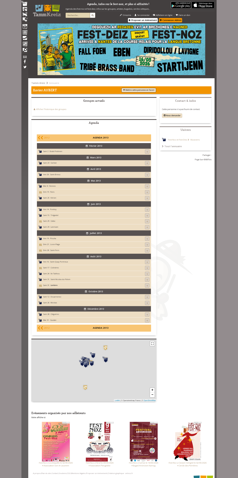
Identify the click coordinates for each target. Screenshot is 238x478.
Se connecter (142, 15)
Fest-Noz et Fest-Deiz (177, 139)
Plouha (53, 238)
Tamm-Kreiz (38, 82)
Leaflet (117, 400)
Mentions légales (78, 473)
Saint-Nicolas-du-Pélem (60, 279)
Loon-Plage (55, 244)
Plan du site (46, 473)
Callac (53, 221)
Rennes (52, 186)
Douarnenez (56, 297)
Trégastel (54, 215)
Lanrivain (54, 227)
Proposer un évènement (143, 20)
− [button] (152, 395)
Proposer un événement (96, 473)
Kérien (53, 198)
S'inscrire (125, 15)
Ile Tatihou (55, 273)
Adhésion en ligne (162, 15)
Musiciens (195, 139)
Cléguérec (55, 314)
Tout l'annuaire (172, 146)
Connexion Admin (170, 20)
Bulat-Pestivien (56, 151)
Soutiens (62, 473)
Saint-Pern (54, 250)
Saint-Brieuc (55, 174)
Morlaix (54, 302)
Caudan (53, 320)
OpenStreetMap (150, 400)
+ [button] (152, 390)
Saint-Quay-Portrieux (59, 262)
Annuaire (54, 82)
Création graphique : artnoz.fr (120, 473)
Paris (52, 192)
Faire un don (183, 15)
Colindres (55, 267)
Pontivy (53, 209)
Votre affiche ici (38, 417)
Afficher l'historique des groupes (51, 109)
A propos (37, 473)
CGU (69, 473)
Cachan (54, 163)
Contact (55, 473)
